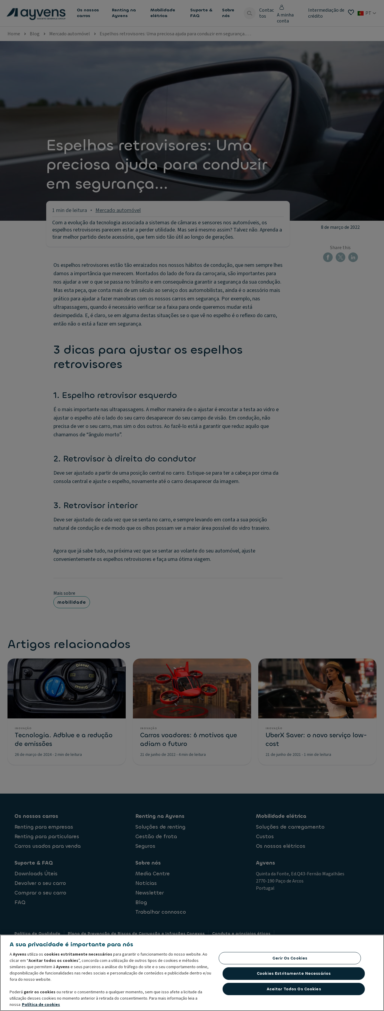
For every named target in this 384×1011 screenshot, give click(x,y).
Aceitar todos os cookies (294, 989)
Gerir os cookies (289, 958)
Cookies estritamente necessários (294, 973)
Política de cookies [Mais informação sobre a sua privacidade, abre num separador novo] (41, 1005)
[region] (192, 973)
